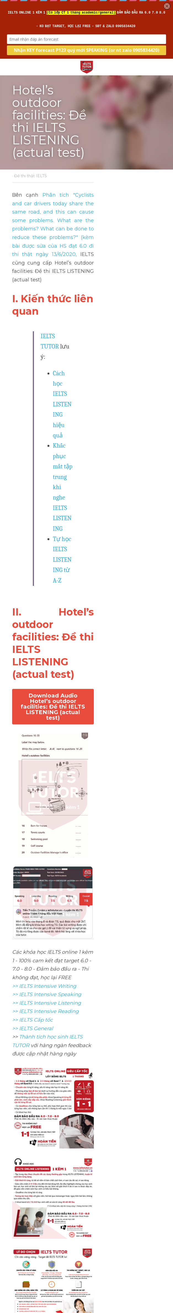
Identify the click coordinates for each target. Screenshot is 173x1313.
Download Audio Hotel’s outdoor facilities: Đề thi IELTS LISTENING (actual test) (86, 386)
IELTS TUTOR (57, 248)
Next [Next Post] (94, 1259)
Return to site (27, 1309)
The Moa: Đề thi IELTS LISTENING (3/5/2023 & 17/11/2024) (118, 1279)
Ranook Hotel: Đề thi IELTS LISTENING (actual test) (46, 1275)
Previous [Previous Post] (20, 1259)
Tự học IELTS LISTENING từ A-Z (93, 306)
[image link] (87, 66)
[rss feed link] (158, 1309)
